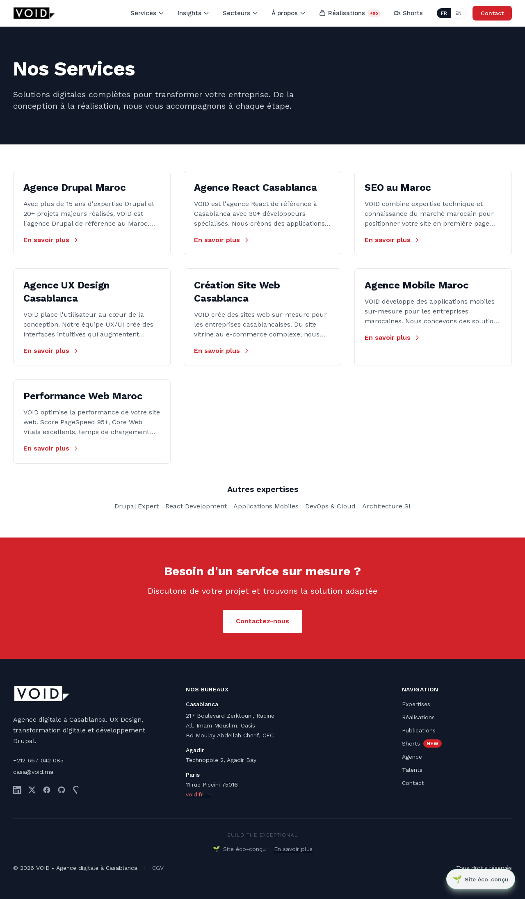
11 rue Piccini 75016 (212, 784)
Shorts (408, 13)
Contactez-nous (262, 621)
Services (147, 13)
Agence (412, 756)
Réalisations (350, 13)
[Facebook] (47, 790)
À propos (289, 13)
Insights (194, 13)
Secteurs (240, 13)
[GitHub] (61, 790)
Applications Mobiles (266, 506)
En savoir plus (51, 240)
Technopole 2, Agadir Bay (221, 760)
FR (444, 13)
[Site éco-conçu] (480, 879)
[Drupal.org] (76, 790)
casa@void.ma (33, 772)
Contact (492, 13)
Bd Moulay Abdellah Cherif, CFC (230, 735)
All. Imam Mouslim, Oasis (220, 725)
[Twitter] (32, 790)
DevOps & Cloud (330, 506)
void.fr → (198, 794)
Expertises (416, 704)
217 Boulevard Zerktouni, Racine (230, 715)
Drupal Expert (136, 506)
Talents (412, 769)
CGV (158, 868)
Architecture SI (386, 506)
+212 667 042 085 (38, 760)
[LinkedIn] (17, 790)
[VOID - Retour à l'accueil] (34, 13)
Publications (419, 730)
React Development (196, 506)
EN (458, 13)
